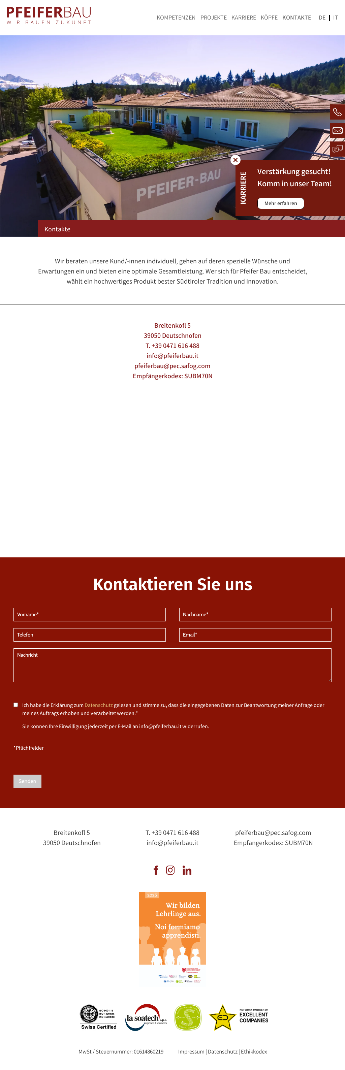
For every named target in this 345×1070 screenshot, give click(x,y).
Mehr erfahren (280, 204)
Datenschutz (99, 706)
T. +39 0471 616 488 (172, 346)
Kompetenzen (176, 18)
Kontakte (296, 18)
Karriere (243, 18)
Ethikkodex (254, 1052)
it (335, 18)
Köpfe (269, 18)
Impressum (191, 1052)
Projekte (213, 18)
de (322, 18)
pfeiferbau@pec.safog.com (172, 366)
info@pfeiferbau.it (172, 356)
